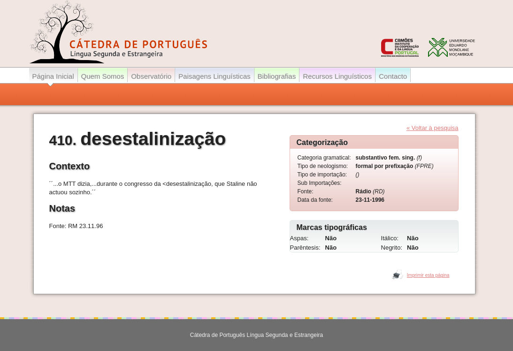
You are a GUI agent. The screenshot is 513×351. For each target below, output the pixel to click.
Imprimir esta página (428, 275)
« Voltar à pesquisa (432, 127)
